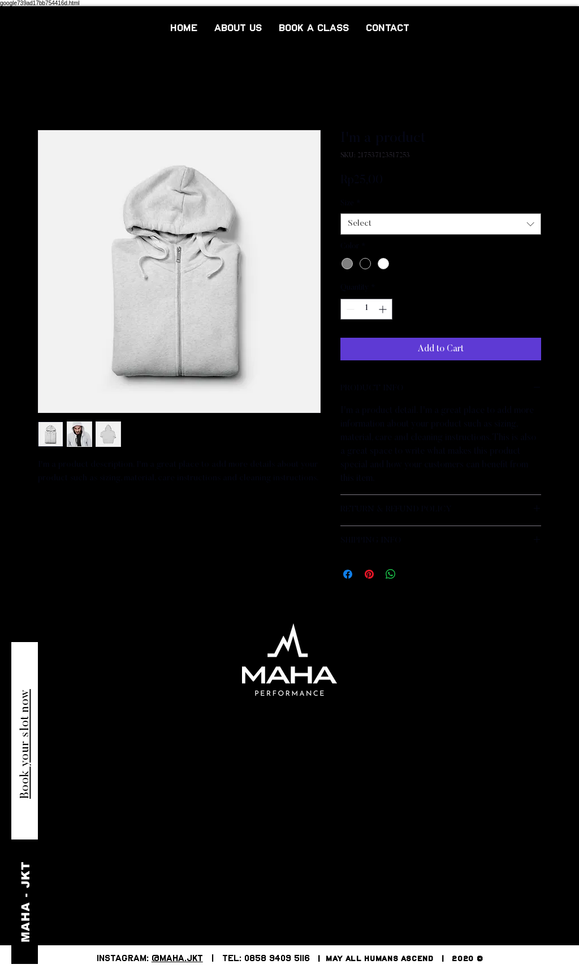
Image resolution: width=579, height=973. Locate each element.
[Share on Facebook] (348, 574)
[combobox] (440, 224)
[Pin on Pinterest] (369, 574)
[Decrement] (349, 309)
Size (350, 204)
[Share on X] (412, 574)
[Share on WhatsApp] (390, 574)
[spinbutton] (366, 309)
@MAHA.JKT (177, 959)
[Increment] (384, 309)
